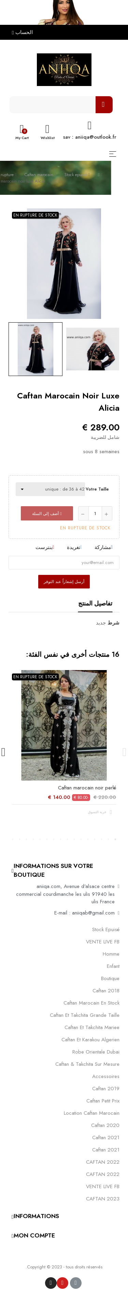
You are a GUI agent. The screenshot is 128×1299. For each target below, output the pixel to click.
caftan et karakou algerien (90, 1039)
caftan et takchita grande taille (84, 1015)
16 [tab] (13, 839)
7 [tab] (74, 839)
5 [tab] (88, 839)
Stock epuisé (105, 929)
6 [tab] (81, 839)
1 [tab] (115, 839)
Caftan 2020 (105, 1125)
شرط (113, 623)
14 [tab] (26, 839)
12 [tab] (40, 839)
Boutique (110, 978)
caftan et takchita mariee (92, 1027)
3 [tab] (101, 839)
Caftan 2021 (105, 1149)
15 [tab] (19, 839)
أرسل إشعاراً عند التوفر (64, 582)
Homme (111, 954)
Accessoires (105, 1076)
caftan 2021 (105, 1137)
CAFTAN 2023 (102, 1198)
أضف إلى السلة (46, 514)
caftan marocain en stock (91, 1003)
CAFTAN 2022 (102, 1162)
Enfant (113, 966)
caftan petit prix (102, 1101)
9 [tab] (60, 839)
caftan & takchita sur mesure (87, 1064)
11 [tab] (47, 839)
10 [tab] (54, 839)
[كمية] (95, 513)
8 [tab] (67, 839)
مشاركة (103, 547)
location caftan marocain (91, 1113)
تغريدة (73, 547)
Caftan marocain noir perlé (87, 787)
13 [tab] (33, 839)
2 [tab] (108, 839)
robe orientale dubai (95, 1052)
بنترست (44, 547)
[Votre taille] (50, 489)
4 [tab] (94, 839)
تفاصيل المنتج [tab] (95, 603)
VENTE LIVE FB (102, 941)
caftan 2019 (105, 1088)
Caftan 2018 (106, 990)
